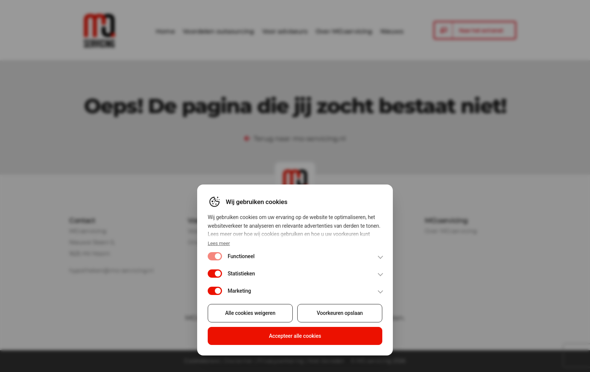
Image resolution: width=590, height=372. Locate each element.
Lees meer (220, 247)
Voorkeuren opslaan (339, 316)
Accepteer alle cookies (295, 338)
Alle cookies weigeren (251, 316)
